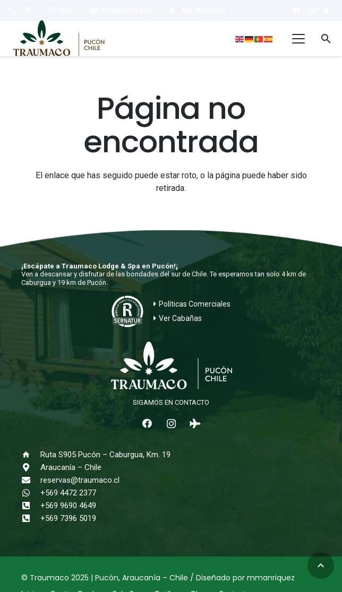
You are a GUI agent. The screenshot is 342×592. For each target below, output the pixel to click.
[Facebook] (296, 10)
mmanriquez (271, 577)
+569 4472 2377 (68, 493)
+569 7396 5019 (68, 518)
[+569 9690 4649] (30, 505)
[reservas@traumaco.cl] (30, 480)
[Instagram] (311, 10)
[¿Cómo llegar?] (326, 10)
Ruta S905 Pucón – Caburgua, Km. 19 (105, 454)
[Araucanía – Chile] (30, 467)
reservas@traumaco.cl (79, 480)
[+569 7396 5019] (30, 518)
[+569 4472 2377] (30, 493)
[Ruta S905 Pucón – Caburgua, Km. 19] (30, 454)
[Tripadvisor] (195, 424)
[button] (201, 10)
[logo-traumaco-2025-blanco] (171, 366)
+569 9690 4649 (68, 505)
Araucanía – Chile (70, 467)
